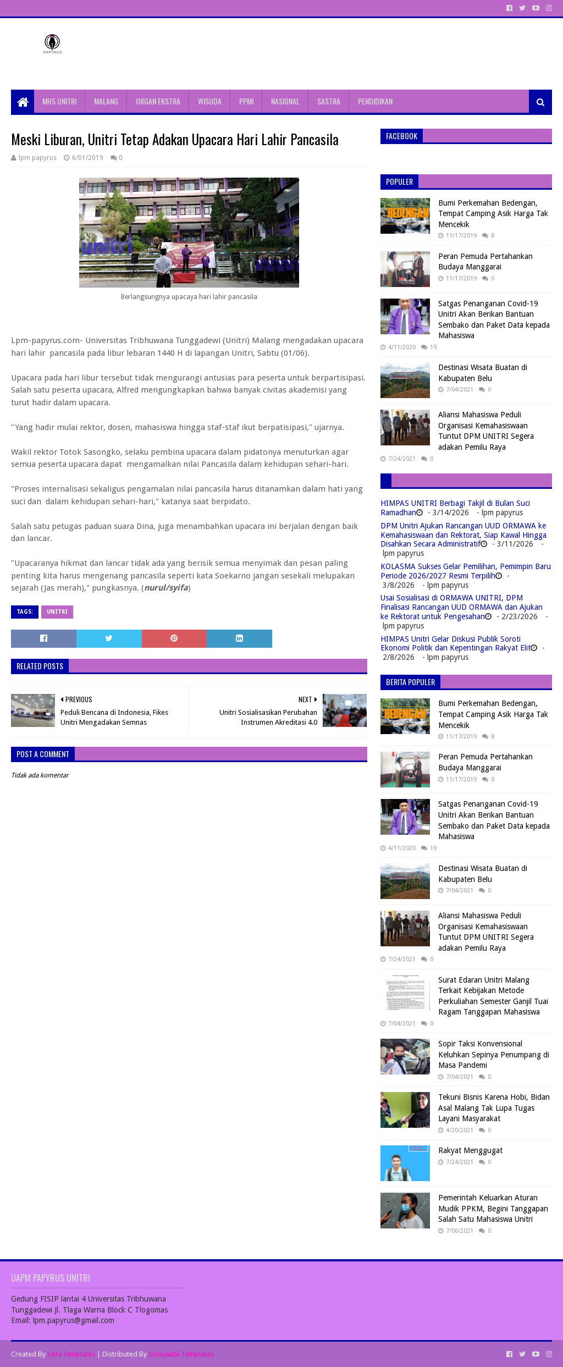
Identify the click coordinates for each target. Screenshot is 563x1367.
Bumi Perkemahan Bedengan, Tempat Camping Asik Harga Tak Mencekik (493, 214)
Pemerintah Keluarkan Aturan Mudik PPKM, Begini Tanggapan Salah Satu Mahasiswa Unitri (493, 1208)
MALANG (106, 101)
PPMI (246, 101)
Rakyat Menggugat (470, 1150)
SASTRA (328, 101)
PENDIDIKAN (375, 101)
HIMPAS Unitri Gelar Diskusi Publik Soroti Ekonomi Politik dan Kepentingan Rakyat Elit (455, 644)
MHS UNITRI (59, 101)
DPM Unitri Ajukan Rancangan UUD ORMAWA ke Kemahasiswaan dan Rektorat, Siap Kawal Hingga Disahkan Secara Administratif (463, 535)
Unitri (57, 612)
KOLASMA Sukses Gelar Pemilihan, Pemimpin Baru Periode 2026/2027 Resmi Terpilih (465, 571)
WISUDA (210, 101)
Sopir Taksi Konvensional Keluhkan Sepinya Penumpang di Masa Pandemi (493, 1054)
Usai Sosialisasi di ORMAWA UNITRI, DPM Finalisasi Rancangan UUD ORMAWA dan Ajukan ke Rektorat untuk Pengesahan (461, 607)
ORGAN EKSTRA (158, 101)
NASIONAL (285, 101)
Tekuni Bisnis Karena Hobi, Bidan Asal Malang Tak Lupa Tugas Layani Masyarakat (494, 1108)
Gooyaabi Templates (181, 1354)
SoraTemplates (71, 1354)
